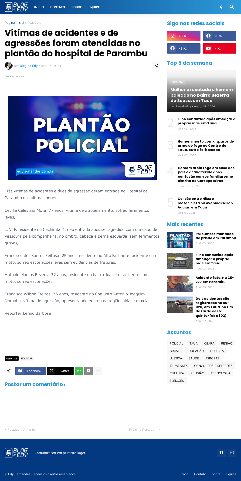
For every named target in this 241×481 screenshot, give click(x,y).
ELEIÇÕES (177, 380)
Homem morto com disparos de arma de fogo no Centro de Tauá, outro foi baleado (206, 145)
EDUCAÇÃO (195, 351)
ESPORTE (212, 358)
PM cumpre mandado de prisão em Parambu (216, 236)
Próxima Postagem (143, 429)
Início (39, 7)
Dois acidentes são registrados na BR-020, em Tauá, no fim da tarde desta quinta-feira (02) (214, 307)
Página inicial (14, 22)
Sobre (76, 7)
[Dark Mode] (222, 7)
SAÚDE (194, 358)
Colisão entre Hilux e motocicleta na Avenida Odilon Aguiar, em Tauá (205, 203)
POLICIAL (34, 22)
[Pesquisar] (231, 7)
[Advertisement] (89, 338)
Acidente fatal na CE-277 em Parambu (215, 280)
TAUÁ (194, 343)
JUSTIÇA (176, 358)
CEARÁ (209, 343)
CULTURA (177, 373)
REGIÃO (226, 343)
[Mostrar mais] (98, 371)
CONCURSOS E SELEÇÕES (213, 366)
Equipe (94, 7)
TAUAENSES (179, 366)
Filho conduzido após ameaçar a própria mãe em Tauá (206, 121)
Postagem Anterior (21, 429)
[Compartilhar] (156, 65)
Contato (57, 7)
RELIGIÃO (197, 373)
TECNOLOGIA (220, 373)
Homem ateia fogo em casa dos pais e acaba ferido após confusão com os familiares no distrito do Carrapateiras (206, 174)
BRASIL (175, 351)
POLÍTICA (217, 351)
